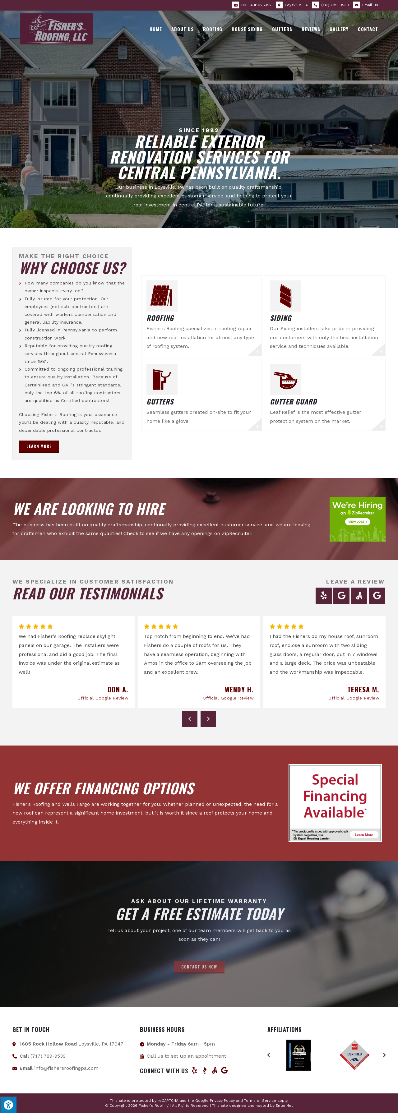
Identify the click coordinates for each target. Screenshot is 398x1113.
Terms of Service (260, 1100)
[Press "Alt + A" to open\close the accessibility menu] (8, 1105)
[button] (39, 447)
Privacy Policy (222, 1100)
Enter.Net (284, 1105)
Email (370, 5)
